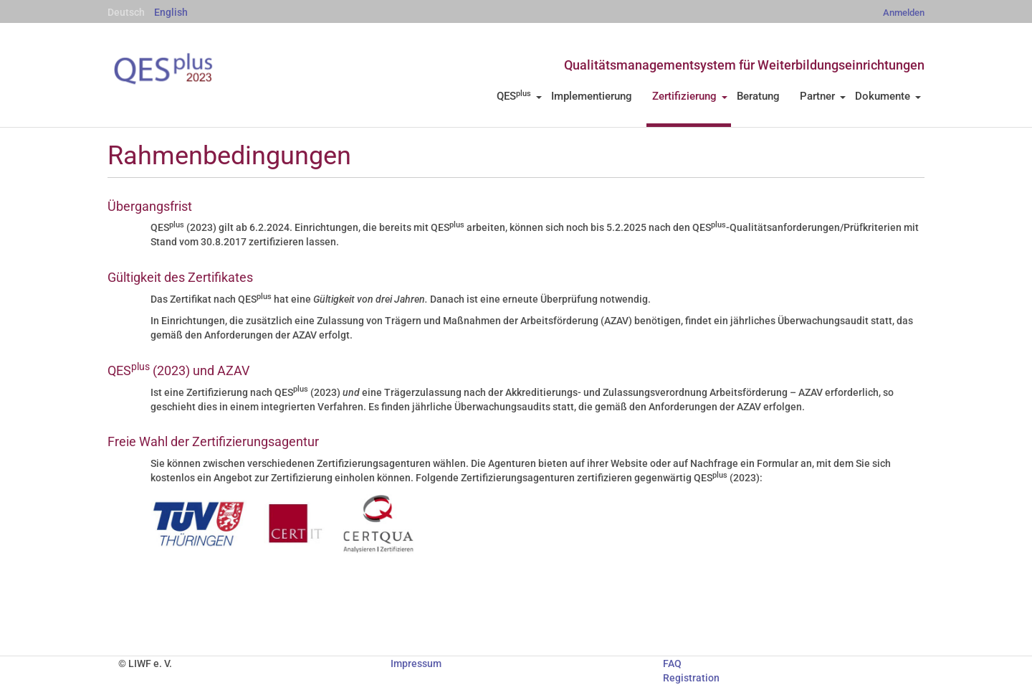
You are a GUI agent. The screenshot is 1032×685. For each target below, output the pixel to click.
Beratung (758, 96)
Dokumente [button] (888, 96)
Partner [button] (823, 96)
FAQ (672, 663)
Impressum (416, 663)
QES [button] (519, 96)
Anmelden (903, 12)
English (171, 12)
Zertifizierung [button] (689, 96)
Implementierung (591, 96)
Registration (691, 678)
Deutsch (126, 12)
